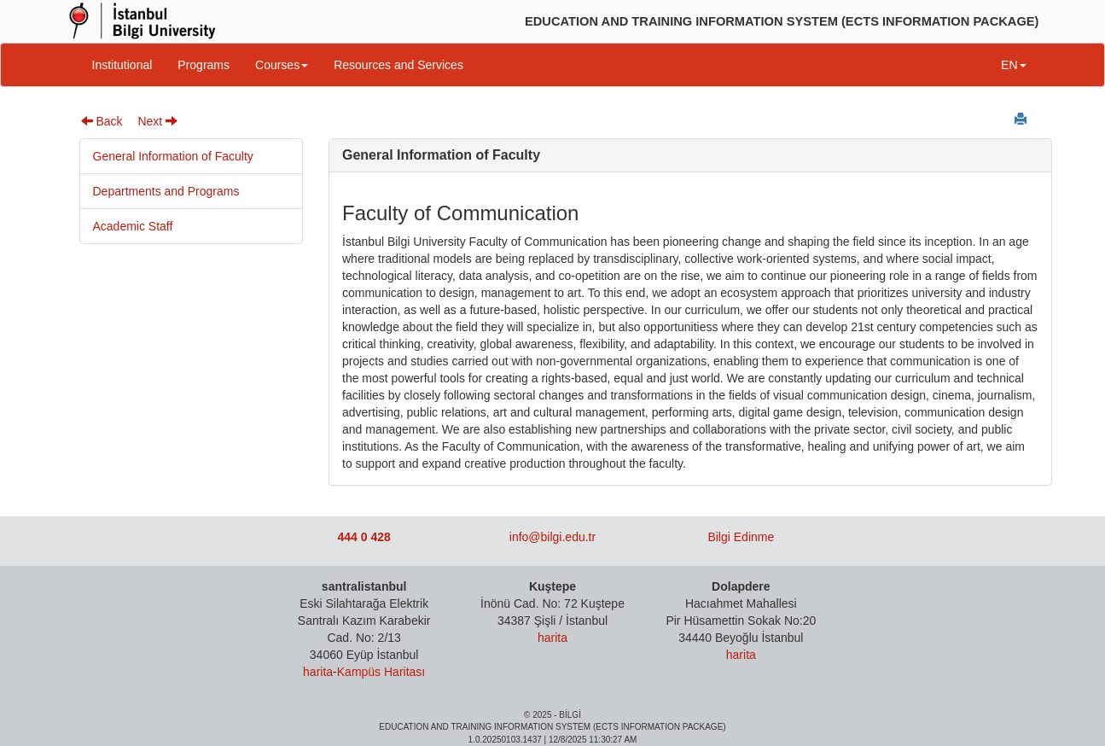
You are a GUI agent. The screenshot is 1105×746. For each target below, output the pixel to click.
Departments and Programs (166, 191)
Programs (203, 65)
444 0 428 (364, 537)
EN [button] (1013, 65)
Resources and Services (398, 65)
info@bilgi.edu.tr (552, 537)
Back (102, 121)
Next (157, 121)
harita (318, 672)
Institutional (122, 65)
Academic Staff (133, 226)
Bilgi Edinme (740, 537)
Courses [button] (281, 65)
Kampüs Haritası (381, 672)
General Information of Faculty (173, 156)
